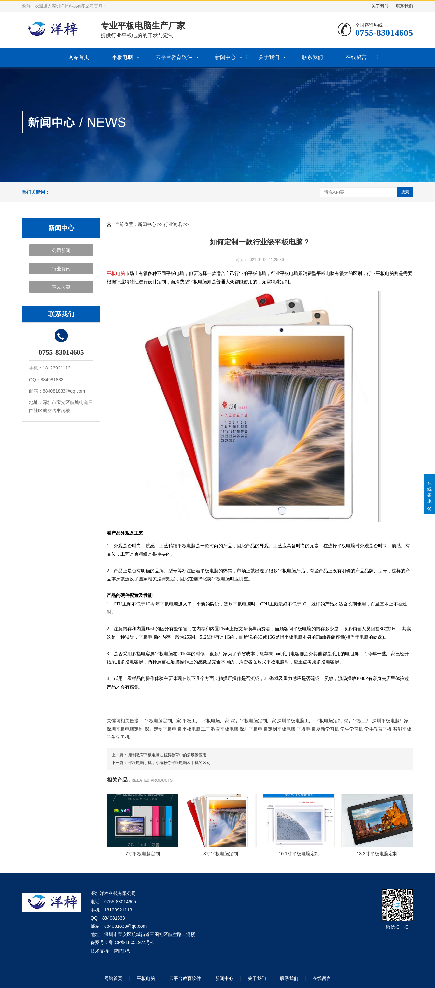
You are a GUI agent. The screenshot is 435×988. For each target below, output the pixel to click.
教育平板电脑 (224, 728)
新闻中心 (225, 57)
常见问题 (61, 286)
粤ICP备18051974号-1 (131, 942)
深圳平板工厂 (357, 720)
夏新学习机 (327, 728)
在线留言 (356, 57)
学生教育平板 (378, 728)
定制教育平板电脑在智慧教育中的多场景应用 (167, 755)
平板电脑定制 (328, 720)
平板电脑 (122, 57)
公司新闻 (61, 250)
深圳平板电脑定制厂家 (253, 720)
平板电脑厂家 (215, 720)
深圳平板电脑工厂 (295, 720)
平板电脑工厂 (196, 728)
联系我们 (404, 6)
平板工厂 (191, 720)
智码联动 (122, 950)
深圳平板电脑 (253, 728)
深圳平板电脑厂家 (390, 720)
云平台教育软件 (174, 57)
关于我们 (380, 6)
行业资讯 (61, 268)
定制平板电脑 (281, 728)
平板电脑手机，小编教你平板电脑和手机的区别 (169, 762)
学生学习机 (351, 728)
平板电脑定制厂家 (163, 720)
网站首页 (78, 57)
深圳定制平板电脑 (163, 728)
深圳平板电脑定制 (125, 728)
